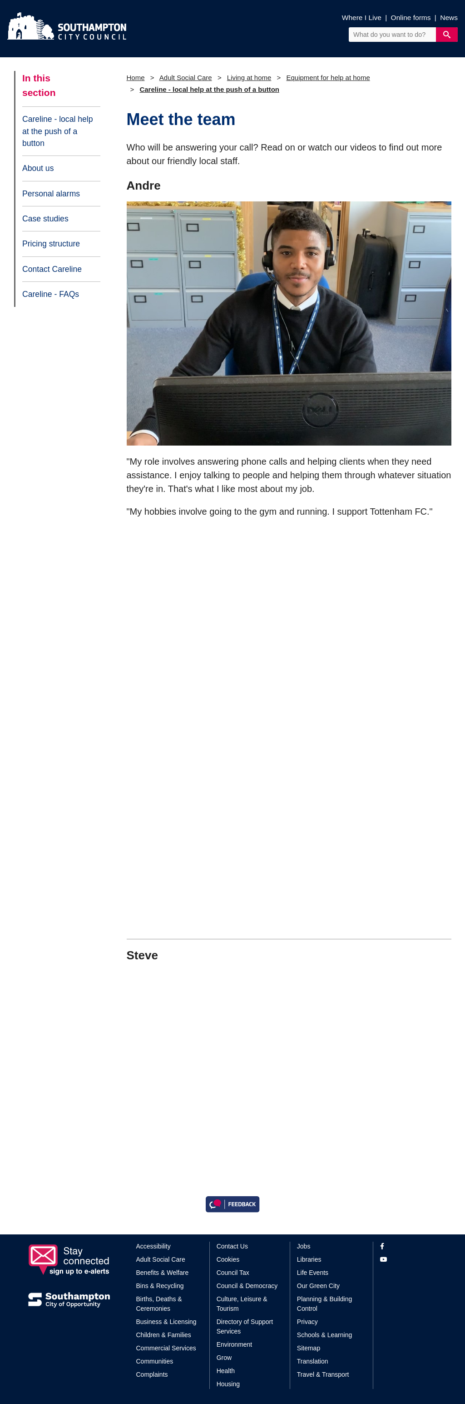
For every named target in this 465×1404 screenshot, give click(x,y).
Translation (312, 1361)
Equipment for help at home (328, 77)
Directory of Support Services (245, 1326)
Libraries (309, 1259)
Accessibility (153, 1246)
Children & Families (163, 1335)
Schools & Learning (324, 1335)
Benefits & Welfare (162, 1272)
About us (38, 168)
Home (136, 77)
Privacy (307, 1321)
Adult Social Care (185, 77)
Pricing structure (51, 243)
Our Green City (318, 1285)
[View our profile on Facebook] (408, 1246)
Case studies (45, 218)
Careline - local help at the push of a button (57, 131)
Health (226, 1370)
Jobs (304, 1246)
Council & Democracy (247, 1285)
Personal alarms (51, 193)
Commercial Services (166, 1348)
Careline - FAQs (50, 294)
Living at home (249, 77)
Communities (154, 1361)
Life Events (312, 1272)
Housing (228, 1384)
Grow (224, 1357)
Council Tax (233, 1272)
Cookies (228, 1259)
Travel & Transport (323, 1374)
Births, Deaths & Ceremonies (159, 1303)
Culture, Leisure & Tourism (242, 1303)
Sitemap (308, 1348)
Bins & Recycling (160, 1285)
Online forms (411, 17)
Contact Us (232, 1246)
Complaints (152, 1374)
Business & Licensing (166, 1321)
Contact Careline (52, 269)
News (449, 17)
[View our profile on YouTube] (408, 1259)
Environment (234, 1344)
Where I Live (361, 17)
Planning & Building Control (324, 1303)
